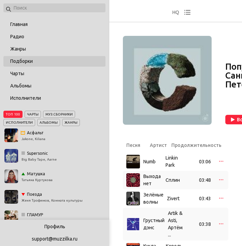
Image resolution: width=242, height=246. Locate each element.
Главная (19, 24)
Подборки (21, 61)
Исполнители (25, 98)
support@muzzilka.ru (54, 239)
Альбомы (20, 85)
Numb (149, 161)
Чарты (17, 73)
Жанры (18, 49)
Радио (17, 36)
